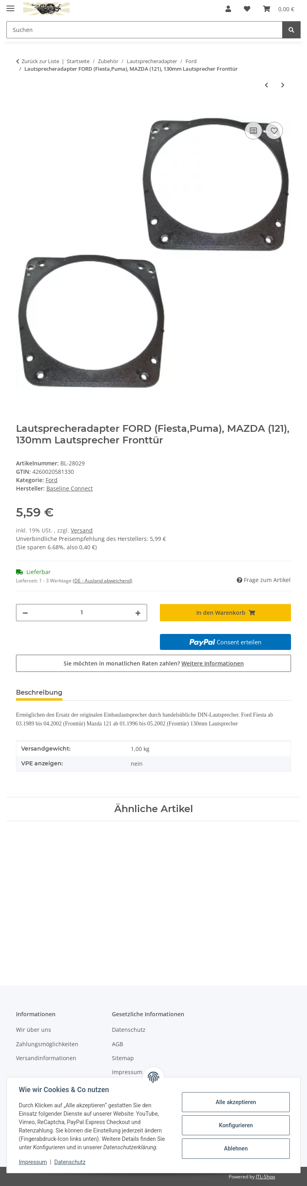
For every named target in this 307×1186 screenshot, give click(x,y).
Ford (52, 480)
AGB (117, 1044)
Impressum (34, 1162)
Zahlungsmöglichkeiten (47, 1044)
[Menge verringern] (25, 612)
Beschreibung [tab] (39, 692)
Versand (82, 530)
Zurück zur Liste (40, 61)
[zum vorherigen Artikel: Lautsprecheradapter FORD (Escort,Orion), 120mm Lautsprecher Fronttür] (266, 84)
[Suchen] (291, 29)
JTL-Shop (265, 1176)
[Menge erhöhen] (138, 612)
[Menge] (82, 612)
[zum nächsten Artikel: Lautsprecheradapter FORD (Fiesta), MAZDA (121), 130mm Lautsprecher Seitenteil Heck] (283, 84)
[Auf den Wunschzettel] (274, 130)
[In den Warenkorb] (22, 111)
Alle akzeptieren (235, 1102)
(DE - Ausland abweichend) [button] (102, 580)
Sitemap (123, 1058)
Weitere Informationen (212, 663)
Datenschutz (70, 1162)
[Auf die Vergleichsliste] (253, 130)
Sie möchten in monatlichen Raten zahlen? (154, 663)
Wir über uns (33, 1029)
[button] (228, 9)
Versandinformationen (46, 1058)
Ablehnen (235, 1148)
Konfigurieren (235, 1125)
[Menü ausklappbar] (10, 5)
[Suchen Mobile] (144, 29)
